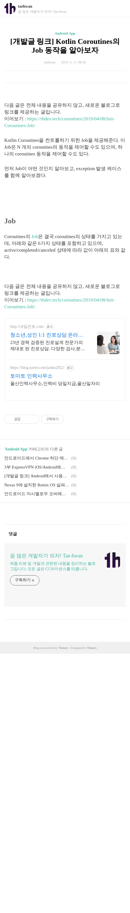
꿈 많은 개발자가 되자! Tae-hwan (46, 556)
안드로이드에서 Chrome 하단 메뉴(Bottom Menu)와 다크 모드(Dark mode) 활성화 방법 (37, 458)
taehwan (25, 6)
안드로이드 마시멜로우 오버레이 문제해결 (37, 493)
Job (35, 236)
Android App (64, 33)
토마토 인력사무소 (31, 376)
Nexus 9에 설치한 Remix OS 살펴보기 (37, 485)
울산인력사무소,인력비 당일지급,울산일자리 (55, 383)
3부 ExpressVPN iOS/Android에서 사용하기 (37, 467)
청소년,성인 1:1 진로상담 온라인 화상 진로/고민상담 (46, 335)
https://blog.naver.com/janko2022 (37, 367)
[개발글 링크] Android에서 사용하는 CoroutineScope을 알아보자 (37, 476)
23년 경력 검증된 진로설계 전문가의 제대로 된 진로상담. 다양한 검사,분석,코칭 (46, 346)
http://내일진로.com (26, 326)
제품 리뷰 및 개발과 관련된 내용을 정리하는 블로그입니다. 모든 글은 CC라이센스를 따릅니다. (53, 566)
